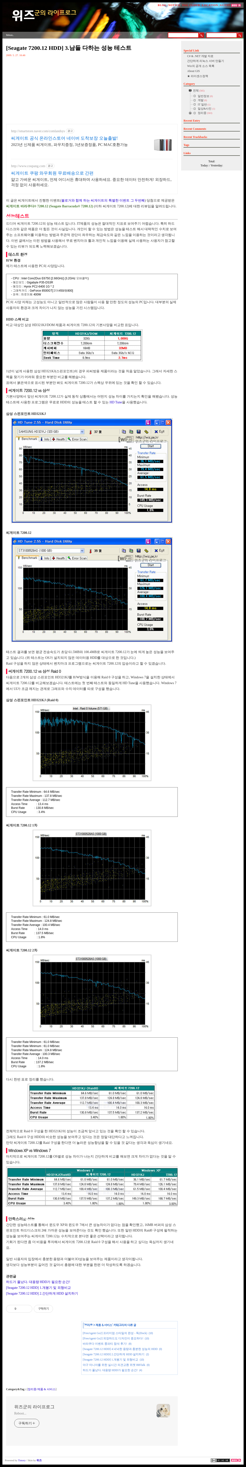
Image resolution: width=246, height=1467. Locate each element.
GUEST (225, 5)
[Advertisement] (42, 1353)
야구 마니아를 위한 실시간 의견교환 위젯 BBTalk (114, 1365)
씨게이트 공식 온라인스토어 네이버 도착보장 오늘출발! (64, 138)
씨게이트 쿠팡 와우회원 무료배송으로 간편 (52, 173)
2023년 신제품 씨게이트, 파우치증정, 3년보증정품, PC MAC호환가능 (69, 145)
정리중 (89, 1325)
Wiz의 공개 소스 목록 (200, 66)
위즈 (39, 1460)
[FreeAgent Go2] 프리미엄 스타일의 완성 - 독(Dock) (115, 1333)
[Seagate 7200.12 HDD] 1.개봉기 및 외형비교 (38, 1288)
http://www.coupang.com (28, 166)
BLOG (162, 5)
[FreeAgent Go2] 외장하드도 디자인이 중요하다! (113, 1338)
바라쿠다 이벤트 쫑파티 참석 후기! (105, 1343)
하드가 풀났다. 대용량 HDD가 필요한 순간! (38, 1282)
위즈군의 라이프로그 (34, 1406)
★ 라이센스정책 (197, 76)
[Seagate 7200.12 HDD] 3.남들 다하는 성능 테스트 (68, 48)
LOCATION (210, 5)
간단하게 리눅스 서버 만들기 (205, 61)
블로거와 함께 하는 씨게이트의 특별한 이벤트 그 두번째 (103, 200)
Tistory (22, 1460)
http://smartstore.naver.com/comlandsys (38, 131)
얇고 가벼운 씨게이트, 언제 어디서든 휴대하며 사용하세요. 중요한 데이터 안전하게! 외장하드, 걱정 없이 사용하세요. (91, 182)
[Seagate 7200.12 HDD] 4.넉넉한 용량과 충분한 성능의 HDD (120, 1349)
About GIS (193, 71)
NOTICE (174, 5)
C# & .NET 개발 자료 (200, 56)
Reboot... (20, 1413)
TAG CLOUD (191, 5)
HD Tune (115, 402)
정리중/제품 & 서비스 (41, 1389)
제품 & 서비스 (104, 1325)
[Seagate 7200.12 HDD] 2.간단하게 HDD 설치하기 (42, 1293)
